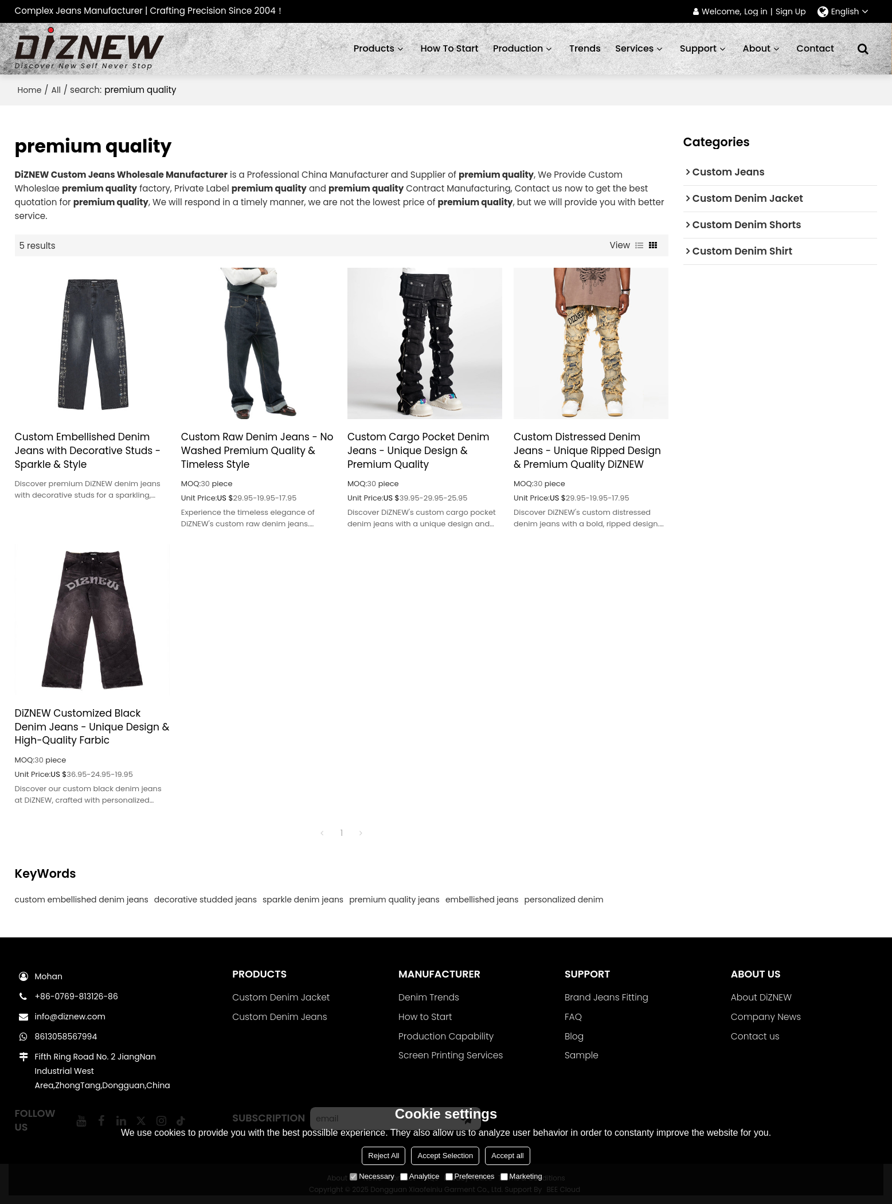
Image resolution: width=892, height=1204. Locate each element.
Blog (574, 1036)
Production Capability (446, 1036)
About (757, 48)
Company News (766, 1017)
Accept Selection (445, 1155)
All (56, 90)
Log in (756, 11)
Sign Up (791, 11)
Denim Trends (428, 997)
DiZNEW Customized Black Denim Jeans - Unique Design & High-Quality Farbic (92, 727)
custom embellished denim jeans (81, 899)
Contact (815, 48)
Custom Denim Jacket (281, 997)
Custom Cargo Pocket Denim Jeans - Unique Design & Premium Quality (418, 451)
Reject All (383, 1155)
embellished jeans (482, 899)
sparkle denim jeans (303, 899)
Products (374, 48)
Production (518, 48)
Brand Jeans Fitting (606, 997)
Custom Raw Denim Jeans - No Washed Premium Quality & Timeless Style (257, 451)
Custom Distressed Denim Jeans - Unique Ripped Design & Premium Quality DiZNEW (587, 451)
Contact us (755, 1036)
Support (698, 48)
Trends (585, 48)
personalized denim (564, 899)
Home (30, 90)
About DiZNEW (761, 997)
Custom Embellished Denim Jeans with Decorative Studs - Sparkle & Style (88, 451)
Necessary (372, 1176)
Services (634, 48)
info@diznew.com (70, 1016)
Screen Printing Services (450, 1055)
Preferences (470, 1176)
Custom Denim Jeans (279, 1017)
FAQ (573, 1017)
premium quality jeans (394, 899)
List (639, 245)
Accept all (507, 1155)
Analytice (420, 1176)
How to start (450, 48)
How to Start (425, 1017)
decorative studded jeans (205, 899)
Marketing (521, 1176)
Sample (581, 1055)
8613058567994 (66, 1036)
